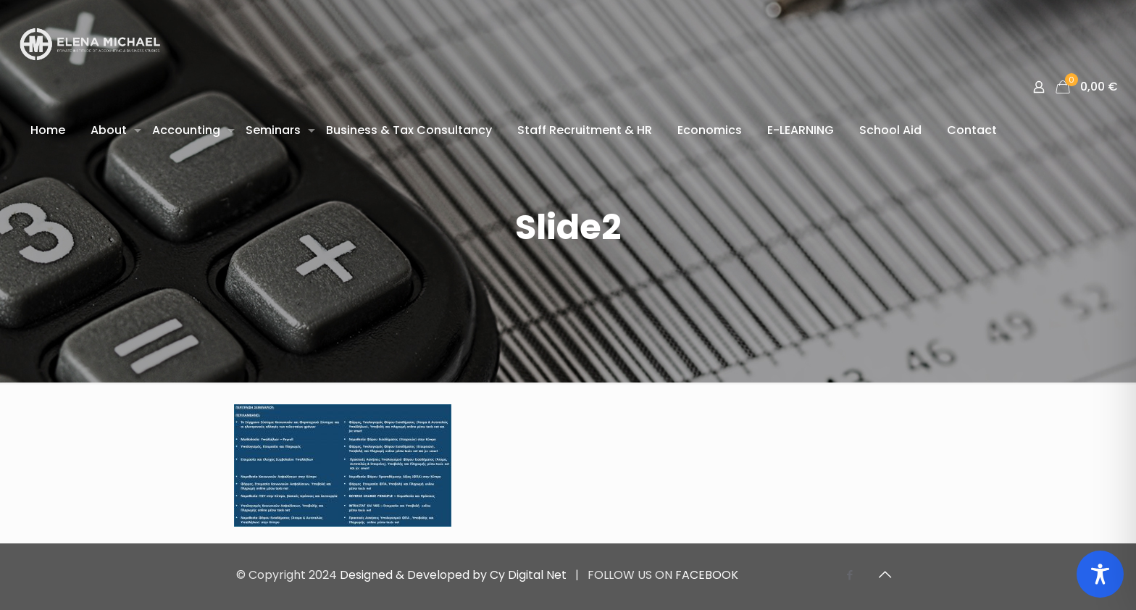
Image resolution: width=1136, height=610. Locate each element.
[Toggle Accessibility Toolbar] (1100, 574)
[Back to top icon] (884, 574)
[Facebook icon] (849, 574)
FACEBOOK (706, 575)
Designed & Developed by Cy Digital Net (454, 575)
